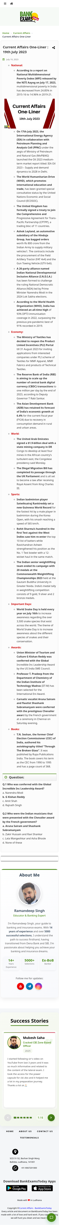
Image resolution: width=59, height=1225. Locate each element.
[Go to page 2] (18, 1118)
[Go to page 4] (24, 1118)
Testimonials (29, 1137)
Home (5, 33)
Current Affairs (22, 33)
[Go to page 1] (15, 1118)
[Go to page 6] (31, 1118)
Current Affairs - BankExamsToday (35, 1208)
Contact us (45, 1131)
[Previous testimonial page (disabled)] (7, 1117)
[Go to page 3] (21, 1118)
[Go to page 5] (27, 1118)
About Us (25, 1131)
